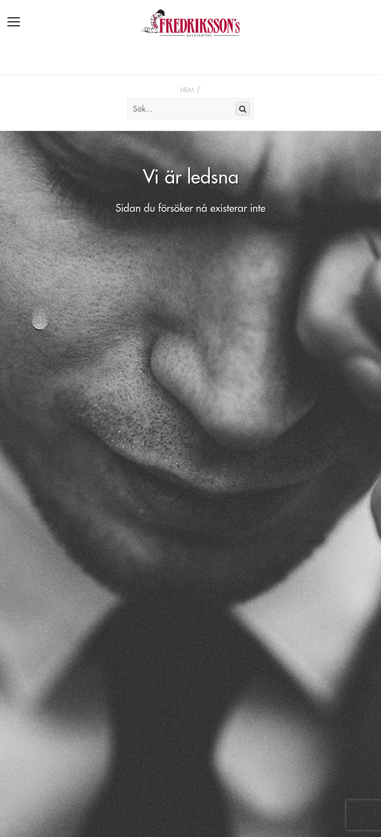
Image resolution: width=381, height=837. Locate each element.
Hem (187, 89)
